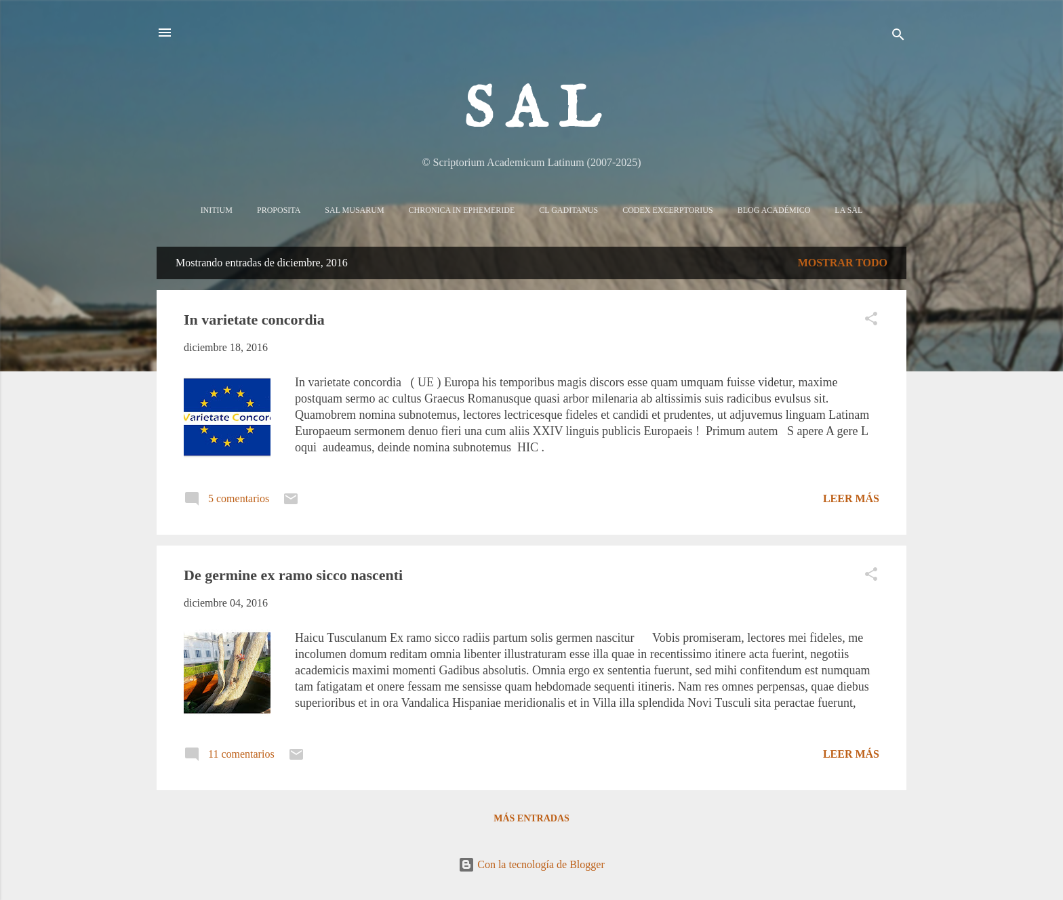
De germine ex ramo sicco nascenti (293, 575)
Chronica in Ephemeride (462, 210)
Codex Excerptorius (667, 210)
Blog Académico (774, 210)
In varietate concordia (254, 319)
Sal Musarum (354, 210)
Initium (217, 210)
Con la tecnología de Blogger (531, 864)
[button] (871, 320)
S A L (532, 111)
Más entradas (531, 818)
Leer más (851, 498)
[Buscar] (898, 37)
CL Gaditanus (568, 210)
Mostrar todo (842, 262)
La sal (848, 210)
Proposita (278, 210)
